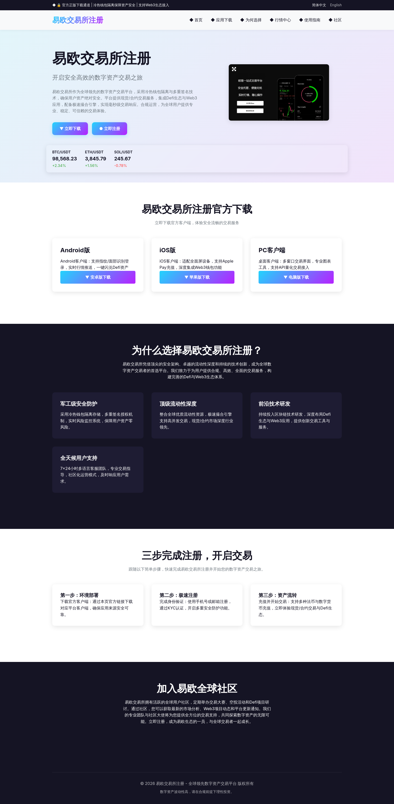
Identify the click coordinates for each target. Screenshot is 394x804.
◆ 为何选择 (251, 19)
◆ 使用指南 (309, 19)
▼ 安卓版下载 (98, 277)
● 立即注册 (109, 128)
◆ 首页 (196, 19)
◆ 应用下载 (221, 19)
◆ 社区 (335, 19)
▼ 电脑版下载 (296, 277)
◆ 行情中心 (280, 19)
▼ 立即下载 (70, 128)
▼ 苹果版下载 (197, 277)
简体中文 (319, 5)
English (336, 5)
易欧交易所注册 (77, 20)
